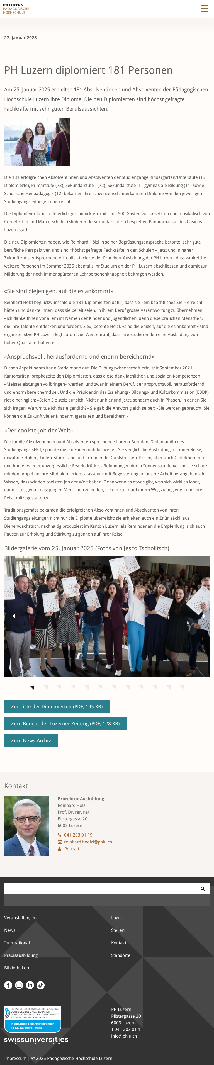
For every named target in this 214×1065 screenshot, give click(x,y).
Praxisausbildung (21, 955)
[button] (12, 615)
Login (116, 917)
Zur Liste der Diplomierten (57, 706)
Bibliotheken (16, 968)
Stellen (118, 930)
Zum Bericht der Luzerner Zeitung (65, 723)
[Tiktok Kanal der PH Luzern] (40, 985)
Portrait (71, 849)
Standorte (120, 955)
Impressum (15, 1058)
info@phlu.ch (124, 1036)
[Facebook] (8, 985)
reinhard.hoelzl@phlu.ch (88, 842)
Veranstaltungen (20, 917)
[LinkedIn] (29, 985)
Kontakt (118, 942)
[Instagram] (18, 985)
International (17, 942)
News (9, 930)
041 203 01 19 (78, 835)
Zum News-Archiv (31, 740)
